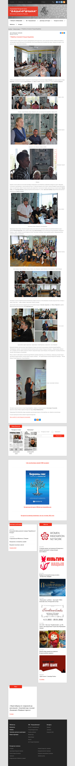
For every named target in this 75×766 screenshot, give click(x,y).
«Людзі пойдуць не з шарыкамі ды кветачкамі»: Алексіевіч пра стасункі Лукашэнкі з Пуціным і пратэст (22, 708)
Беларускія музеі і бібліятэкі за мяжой (18, 758)
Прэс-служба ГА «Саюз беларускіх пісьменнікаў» (20, 417)
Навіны (12, 729)
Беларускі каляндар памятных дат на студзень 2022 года (37, 515)
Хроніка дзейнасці (32, 732)
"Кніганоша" (58, 431)
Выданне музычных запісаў (17, 545)
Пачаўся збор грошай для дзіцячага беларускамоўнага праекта (48, 652)
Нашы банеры (31, 737)
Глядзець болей (13, 547)
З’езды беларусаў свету (33, 729)
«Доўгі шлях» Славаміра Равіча (47, 676)
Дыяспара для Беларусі (45, 20)
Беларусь (20, 24)
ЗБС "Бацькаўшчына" (31, 20)
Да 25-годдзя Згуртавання (33, 742)
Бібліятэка (21, 2)
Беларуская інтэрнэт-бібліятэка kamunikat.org (37, 507)
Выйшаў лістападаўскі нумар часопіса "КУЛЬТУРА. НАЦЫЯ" (49, 575)
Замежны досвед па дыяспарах (18, 732)
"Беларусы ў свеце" (45, 431)
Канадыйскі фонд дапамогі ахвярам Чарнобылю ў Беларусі (23, 531)
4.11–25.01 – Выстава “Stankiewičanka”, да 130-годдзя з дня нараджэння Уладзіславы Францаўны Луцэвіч (52, 626)
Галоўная (12, 2)
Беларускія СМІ (50, 732)
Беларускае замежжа (58, 20)
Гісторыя (11, 748)
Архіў (16, 453)
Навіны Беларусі (16, 29)
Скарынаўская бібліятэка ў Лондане (19, 538)
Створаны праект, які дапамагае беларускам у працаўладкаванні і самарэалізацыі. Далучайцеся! (51, 550)
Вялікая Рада (31, 734)
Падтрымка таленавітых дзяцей (18, 541)
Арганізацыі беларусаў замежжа (16, 751)
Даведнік (49, 727)
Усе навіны (41, 679)
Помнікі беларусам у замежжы (44, 748)
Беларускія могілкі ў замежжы (44, 751)
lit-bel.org (16, 34)
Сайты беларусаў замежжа (15, 753)
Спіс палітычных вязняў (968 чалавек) (37, 463)
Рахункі (29, 739)
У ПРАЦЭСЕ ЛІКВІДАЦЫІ (16, 20)
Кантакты (30, 2)
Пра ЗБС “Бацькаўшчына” (33, 727)
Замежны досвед (41, 755)
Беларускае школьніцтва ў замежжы (45, 753)
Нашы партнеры (14, 734)
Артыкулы (49, 729)
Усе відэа (12, 714)
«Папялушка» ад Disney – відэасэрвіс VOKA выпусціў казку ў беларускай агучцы (50, 600)
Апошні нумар (16, 451)
